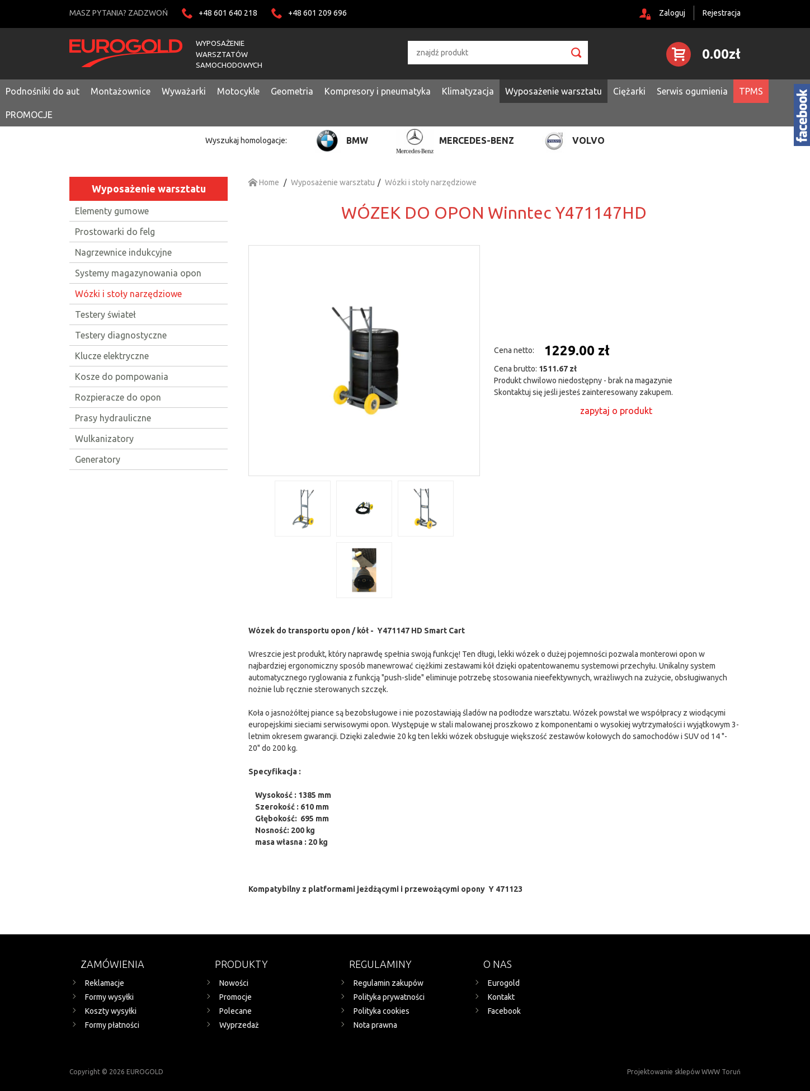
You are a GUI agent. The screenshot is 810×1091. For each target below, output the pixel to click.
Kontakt (501, 997)
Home (263, 182)
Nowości (233, 983)
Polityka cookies (381, 1011)
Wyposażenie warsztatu (149, 188)
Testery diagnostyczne (121, 335)
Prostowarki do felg (115, 232)
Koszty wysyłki (110, 1011)
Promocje (235, 997)
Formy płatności (112, 1025)
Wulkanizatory (104, 439)
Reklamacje (104, 983)
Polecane (235, 1011)
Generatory (97, 459)
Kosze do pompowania (121, 376)
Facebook (504, 1011)
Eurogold (504, 983)
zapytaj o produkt (616, 411)
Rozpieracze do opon (118, 397)
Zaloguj (672, 12)
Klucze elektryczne (112, 356)
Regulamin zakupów (388, 983)
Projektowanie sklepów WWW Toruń (684, 1071)
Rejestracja (722, 12)
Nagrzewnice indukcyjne (123, 252)
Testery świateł (105, 314)
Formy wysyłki (109, 997)
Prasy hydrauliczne (113, 418)
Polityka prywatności (389, 997)
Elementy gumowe (112, 211)
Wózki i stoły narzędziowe (128, 294)
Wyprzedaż (239, 1025)
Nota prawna (375, 1025)
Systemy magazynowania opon (138, 273)
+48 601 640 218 (228, 12)
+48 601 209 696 (317, 12)
